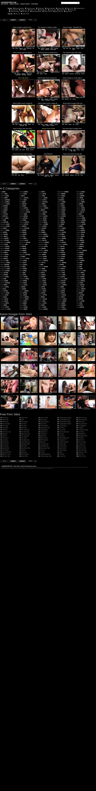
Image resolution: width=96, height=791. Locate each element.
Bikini (1, 252)
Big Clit (2, 244)
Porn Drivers (86, 361)
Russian (59, 295)
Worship (78, 301)
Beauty (73, 48)
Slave (77, 198)
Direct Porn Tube (48, 345)
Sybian (78, 238)
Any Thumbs (48, 393)
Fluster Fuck (9, 361)
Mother (59, 210)
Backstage (3, 226)
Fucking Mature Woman (65, 423)
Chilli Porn (29, 345)
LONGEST (22, 20)
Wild (77, 299)
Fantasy (21, 285)
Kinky (39, 274)
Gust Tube (86, 393)
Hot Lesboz (62, 436)
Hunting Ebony (44, 430)
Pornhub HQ (48, 361)
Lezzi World (9, 345)
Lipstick (40, 301)
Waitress (78, 287)
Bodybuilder (3, 268)
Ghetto (40, 214)
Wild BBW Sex (82, 434)
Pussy (23, 149)
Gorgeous (41, 224)
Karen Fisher (26, 13)
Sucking (24, 49)
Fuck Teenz (62, 427)
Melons (59, 196)
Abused (2, 193)
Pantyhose (24, 74)
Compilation (22, 212)
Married (40, 307)
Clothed (21, 200)
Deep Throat (53, 49)
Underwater (79, 270)
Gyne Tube (9, 408)
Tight (77, 252)
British (2, 280)
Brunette (47, 48)
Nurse (59, 220)
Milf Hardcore (25, 11)
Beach (2, 236)
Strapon (78, 222)
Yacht (77, 303)
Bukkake (2, 287)
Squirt (77, 216)
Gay (39, 210)
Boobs (2, 272)
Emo (20, 266)
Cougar (78, 48)
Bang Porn (67, 345)
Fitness (21, 305)
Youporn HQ (9, 393)
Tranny (78, 260)
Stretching (79, 224)
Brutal (1, 285)
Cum (20, 226)
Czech (21, 234)
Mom (74, 150)
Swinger (78, 236)
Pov (58, 264)
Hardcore (21, 48)
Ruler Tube (81, 454)
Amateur (2, 200)
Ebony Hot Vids (44, 417)
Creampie (21, 222)
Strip (77, 226)
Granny (45, 73)
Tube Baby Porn (25, 440)
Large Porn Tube (82, 452)
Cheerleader (3, 309)
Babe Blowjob (43, 10)
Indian (40, 254)
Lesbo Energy (62, 446)
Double (21, 260)
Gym (39, 230)
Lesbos (61, 452)
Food (39, 191)
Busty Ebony (73, 10)
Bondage (2, 270)
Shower (78, 191)
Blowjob (43, 48)
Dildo (20, 248)
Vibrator (78, 278)
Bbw (1, 232)
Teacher (78, 242)
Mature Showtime (82, 419)
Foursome (41, 198)
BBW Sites (43, 442)
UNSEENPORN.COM (7, 466)
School (59, 297)
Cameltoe (2, 293)
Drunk (21, 262)
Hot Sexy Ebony (44, 425)
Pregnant (59, 266)
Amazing (2, 202)
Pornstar (52, 125)
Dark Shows (9, 329)
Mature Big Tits (59, 11)
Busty (17, 48)
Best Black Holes (25, 444)
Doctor (21, 252)
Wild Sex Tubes (86, 377)
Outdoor (59, 238)
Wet (77, 293)
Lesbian (16, 149)
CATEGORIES (34, 4)
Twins (77, 264)
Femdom (21, 291)
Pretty (58, 268)
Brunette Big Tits (80, 8)
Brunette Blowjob (19, 8)
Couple (45, 176)
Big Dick (2, 248)
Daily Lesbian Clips (45, 448)
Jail (39, 264)
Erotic (20, 268)
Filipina (21, 295)
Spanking (78, 210)
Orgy (58, 234)
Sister (77, 193)
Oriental (59, 236)
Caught (2, 301)
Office (58, 224)
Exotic (21, 274)
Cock (73, 49)
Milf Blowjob (41, 8)
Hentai (40, 238)
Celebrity (2, 303)
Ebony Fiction (24, 456)
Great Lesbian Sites (64, 432)
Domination (22, 258)
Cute (20, 232)
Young (82, 48)
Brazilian (2, 276)
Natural (59, 214)
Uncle (77, 268)
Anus (1, 210)
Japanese (40, 266)
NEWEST (13, 20)
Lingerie (40, 299)
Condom (21, 214)
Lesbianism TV (63, 440)
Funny (40, 204)
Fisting (21, 303)
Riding (22, 175)
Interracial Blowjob (36, 11)
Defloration (22, 244)
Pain (58, 240)
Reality (59, 283)
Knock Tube (86, 329)
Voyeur (78, 285)
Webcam (78, 289)
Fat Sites (42, 452)
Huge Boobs (69, 11)
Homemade (41, 242)
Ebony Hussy (43, 419)
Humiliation (41, 250)
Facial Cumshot (48, 11)
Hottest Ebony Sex (45, 427)
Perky (58, 250)
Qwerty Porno (9, 377)
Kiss (39, 276)
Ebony (21, 264)
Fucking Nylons (63, 425)
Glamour (40, 218)
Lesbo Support (63, 450)
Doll (20, 256)
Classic (21, 193)
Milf (26, 125)
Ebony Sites (43, 423)
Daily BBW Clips (44, 446)
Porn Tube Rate (29, 408)
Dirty (20, 250)
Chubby (21, 191)
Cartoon (2, 295)
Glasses (40, 220)
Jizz (39, 272)
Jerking (40, 270)
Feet (20, 289)
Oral (58, 230)
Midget (59, 198)
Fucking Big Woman (45, 454)
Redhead (59, 285)
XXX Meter (81, 438)
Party (58, 246)
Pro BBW (80, 427)
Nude (58, 218)
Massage (40, 309)
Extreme (21, 276)
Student (78, 228)
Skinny (78, 196)
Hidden (40, 240)
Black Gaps (24, 446)
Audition (2, 218)
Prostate (59, 272)
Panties (59, 242)
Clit (20, 196)
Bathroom (2, 230)
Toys (77, 258)
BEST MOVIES (4, 4)
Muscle (59, 212)
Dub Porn (86, 345)
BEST (4, 20)
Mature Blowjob (51, 8)
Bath (1, 228)
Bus (1, 289)
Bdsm (1, 234)
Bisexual (2, 254)
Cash (1, 297)
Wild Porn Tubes (67, 377)
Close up (52, 175)
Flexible (21, 309)
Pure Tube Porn (48, 408)
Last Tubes (29, 361)
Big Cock (2, 246)
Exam (20, 272)
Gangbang (41, 208)
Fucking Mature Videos (65, 421)
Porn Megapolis (82, 425)
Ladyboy (40, 285)
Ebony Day (24, 452)
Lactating (40, 283)
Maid (39, 305)
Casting (2, 299)
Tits (25, 48)
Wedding (78, 291)
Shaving (59, 307)
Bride (1, 278)
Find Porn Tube (82, 448)
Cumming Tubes (44, 444)
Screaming (60, 299)
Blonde (2, 264)
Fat (49, 176)
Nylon (58, 222)
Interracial (22, 125)
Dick (19, 175)
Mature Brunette (31, 8)
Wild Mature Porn (82, 436)
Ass (76, 175)
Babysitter (3, 224)
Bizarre (2, 256)
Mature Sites (81, 421)
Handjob (40, 234)
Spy (77, 214)
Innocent (40, 256)
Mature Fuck (70, 8)
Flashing (21, 307)
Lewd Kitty (61, 454)
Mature (42, 49)
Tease (78, 244)
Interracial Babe (63, 10)
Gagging (40, 206)
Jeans (40, 268)
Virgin (77, 283)
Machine (40, 303)
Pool (58, 260)
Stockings (47, 49)
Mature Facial (33, 10)
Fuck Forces (67, 361)
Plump (59, 258)
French (40, 200)
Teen (77, 246)
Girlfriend (40, 216)
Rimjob (59, 293)
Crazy (20, 220)
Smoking (78, 202)
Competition (22, 210)
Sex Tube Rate (86, 408)
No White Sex (43, 434)
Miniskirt (59, 202)
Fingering (21, 297)
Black (43, 100)
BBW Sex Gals (44, 438)
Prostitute (59, 274)
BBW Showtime (44, 440)
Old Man (59, 228)
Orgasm (59, 232)
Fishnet (21, 301)
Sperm (78, 212)
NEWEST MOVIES (14, 4)
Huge (39, 248)
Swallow (78, 232)
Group (40, 228)
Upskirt (78, 276)
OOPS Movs (48, 329)
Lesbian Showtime (64, 442)
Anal (67, 48)
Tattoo (78, 240)
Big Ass (27, 149)
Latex (39, 287)
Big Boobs (3, 242)
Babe (16, 124)
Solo (77, 204)
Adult (29, 393)
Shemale (59, 309)
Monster (59, 208)
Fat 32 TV (42, 450)
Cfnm (1, 305)
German (40, 212)
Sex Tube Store (67, 329)
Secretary (59, 301)
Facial (44, 125)
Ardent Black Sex (25, 442)
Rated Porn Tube (67, 408)
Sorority (78, 206)
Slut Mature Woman (83, 430)
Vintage (78, 280)
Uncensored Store (48, 377)
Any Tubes (67, 393)
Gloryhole (40, 222)
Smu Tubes (24, 438)
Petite (58, 252)
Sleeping (78, 200)
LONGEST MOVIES (25, 4)
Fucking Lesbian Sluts (45, 456)
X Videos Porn (81, 444)
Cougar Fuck (24, 10)
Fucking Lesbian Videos (65, 417)
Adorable (2, 196)
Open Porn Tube (82, 450)
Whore (78, 295)
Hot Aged (61, 434)
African (2, 198)
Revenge (59, 289)
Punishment (60, 278)
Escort (21, 270)
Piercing (59, 254)
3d (1, 191)
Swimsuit (78, 234)
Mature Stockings (15, 11)
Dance (21, 238)
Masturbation (60, 191)
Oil (58, 226)
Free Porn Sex (81, 446)
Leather (40, 291)
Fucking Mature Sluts (64, 419)
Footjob (40, 193)
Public (59, 276)
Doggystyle (29, 48)
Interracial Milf (14, 10)
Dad (20, 236)
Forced (40, 196)
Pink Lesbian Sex (82, 423)
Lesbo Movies (62, 448)
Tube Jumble (29, 377)
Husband (40, 252)
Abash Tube (29, 329)
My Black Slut (43, 432)
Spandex (78, 208)
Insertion (40, 258)
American (2, 204)
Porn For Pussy (82, 442)
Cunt (20, 230)
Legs (39, 293)
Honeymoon (41, 244)
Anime (2, 208)
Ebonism (23, 450)
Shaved (59, 305)
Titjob (77, 254)
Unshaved (79, 274)
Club (20, 202)
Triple (77, 262)
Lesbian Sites (62, 444)
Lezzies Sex (62, 456)
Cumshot (56, 48)
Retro (58, 287)
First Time (22, 299)
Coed (20, 206)
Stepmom (78, 218)
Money (59, 206)
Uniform (78, 272)
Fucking (29, 74)
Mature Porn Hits (82, 417)
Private (59, 270)
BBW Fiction (43, 436)
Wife (70, 48)
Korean (40, 280)
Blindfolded (3, 262)
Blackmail (2, 260)
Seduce (59, 303)
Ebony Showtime (44, 421)
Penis (58, 248)
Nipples (59, 216)
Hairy (39, 232)
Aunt (1, 220)
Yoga (77, 305)
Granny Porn (62, 430)
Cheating (2, 307)
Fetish (21, 293)
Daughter (21, 240)
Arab (1, 212)
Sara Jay (17, 13)
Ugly (77, 266)
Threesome (79, 250)
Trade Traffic (16, 466)
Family (21, 283)
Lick (39, 297)
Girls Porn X (81, 440)
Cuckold (21, 224)
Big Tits (83, 73)
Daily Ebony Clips (25, 448)
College (21, 208)
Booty (1, 274)
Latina (40, 289)
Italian (40, 262)
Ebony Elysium (25, 454)
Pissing (59, 256)
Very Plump (81, 432)
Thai (77, 248)
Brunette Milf (60, 8)
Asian (1, 214)
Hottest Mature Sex (64, 438)
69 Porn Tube (82, 456)
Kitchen (40, 278)
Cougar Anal (53, 10)
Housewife (41, 246)
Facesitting (22, 278)
